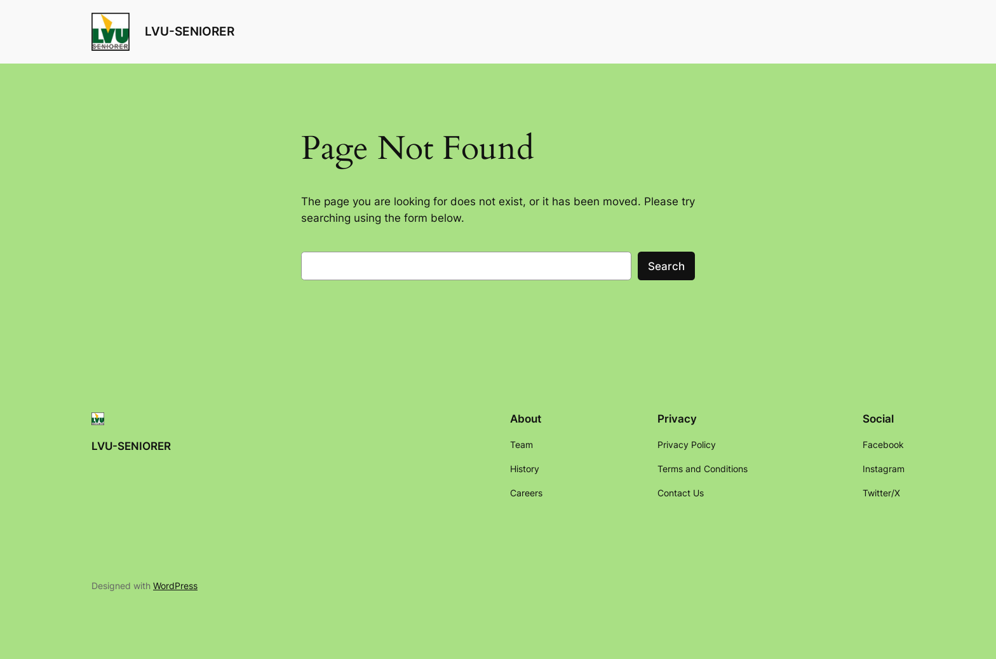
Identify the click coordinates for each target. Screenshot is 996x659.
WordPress (175, 585)
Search (666, 266)
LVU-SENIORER (189, 31)
